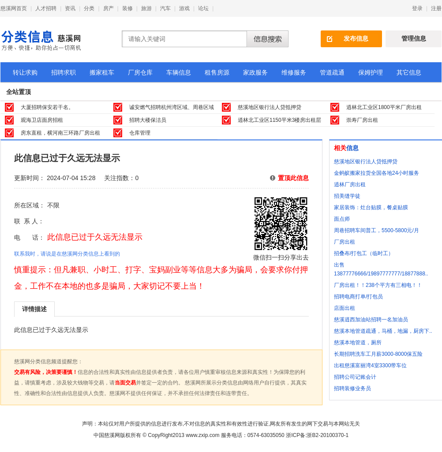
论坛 (203, 8)
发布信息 (356, 38)
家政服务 (255, 72)
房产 (108, 8)
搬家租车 (102, 72)
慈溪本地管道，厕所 (358, 342)
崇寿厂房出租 (362, 120)
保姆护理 (370, 72)
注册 (436, 8)
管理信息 (413, 38)
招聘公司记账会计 (355, 377)
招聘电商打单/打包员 (358, 297)
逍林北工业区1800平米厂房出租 (384, 107)
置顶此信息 (293, 177)
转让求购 (25, 72)
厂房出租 (344, 242)
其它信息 (409, 72)
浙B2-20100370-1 (327, 435)
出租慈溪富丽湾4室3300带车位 (370, 365)
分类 (89, 8)
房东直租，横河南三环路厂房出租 (60, 133)
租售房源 (217, 72)
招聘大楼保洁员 (147, 120)
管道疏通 (332, 72)
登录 (417, 8)
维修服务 (293, 72)
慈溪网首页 (13, 8)
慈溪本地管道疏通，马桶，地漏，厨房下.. (383, 331)
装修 (127, 8)
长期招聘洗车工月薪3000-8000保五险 (378, 354)
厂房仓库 (140, 72)
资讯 (70, 8)
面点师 (342, 219)
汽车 (165, 8)
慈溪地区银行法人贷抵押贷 (269, 107)
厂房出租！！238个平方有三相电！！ (378, 285)
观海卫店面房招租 (42, 120)
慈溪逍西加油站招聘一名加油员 (371, 319)
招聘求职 (63, 72)
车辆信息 (178, 72)
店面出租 (344, 308)
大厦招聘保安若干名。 (47, 107)
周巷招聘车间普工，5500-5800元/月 (376, 230)
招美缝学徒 (347, 196)
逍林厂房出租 (350, 184)
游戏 (184, 8)
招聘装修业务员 (352, 388)
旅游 (146, 8)
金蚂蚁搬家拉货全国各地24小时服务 (376, 173)
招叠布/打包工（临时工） (363, 253)
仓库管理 (139, 133)
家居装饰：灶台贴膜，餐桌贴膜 (371, 207)
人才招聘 (45, 8)
